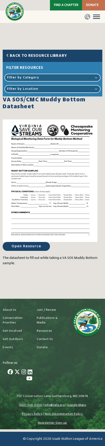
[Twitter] (17, 372)
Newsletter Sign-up (52, 423)
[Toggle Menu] (96, 16)
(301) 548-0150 (30, 405)
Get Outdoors (13, 339)
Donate (92, 5)
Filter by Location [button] (52, 89)
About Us (9, 310)
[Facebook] (10, 372)
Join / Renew (46, 310)
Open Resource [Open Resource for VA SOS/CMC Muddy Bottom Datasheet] (26, 246)
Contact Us (45, 339)
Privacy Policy (32, 414)
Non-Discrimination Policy (64, 414)
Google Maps (76, 405)
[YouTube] (29, 379)
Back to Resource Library (36, 56)
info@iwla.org (54, 405)
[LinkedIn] (30, 372)
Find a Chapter (66, 5)
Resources (44, 331)
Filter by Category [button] (52, 77)
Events (8, 347)
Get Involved (12, 331)
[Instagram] (23, 372)
